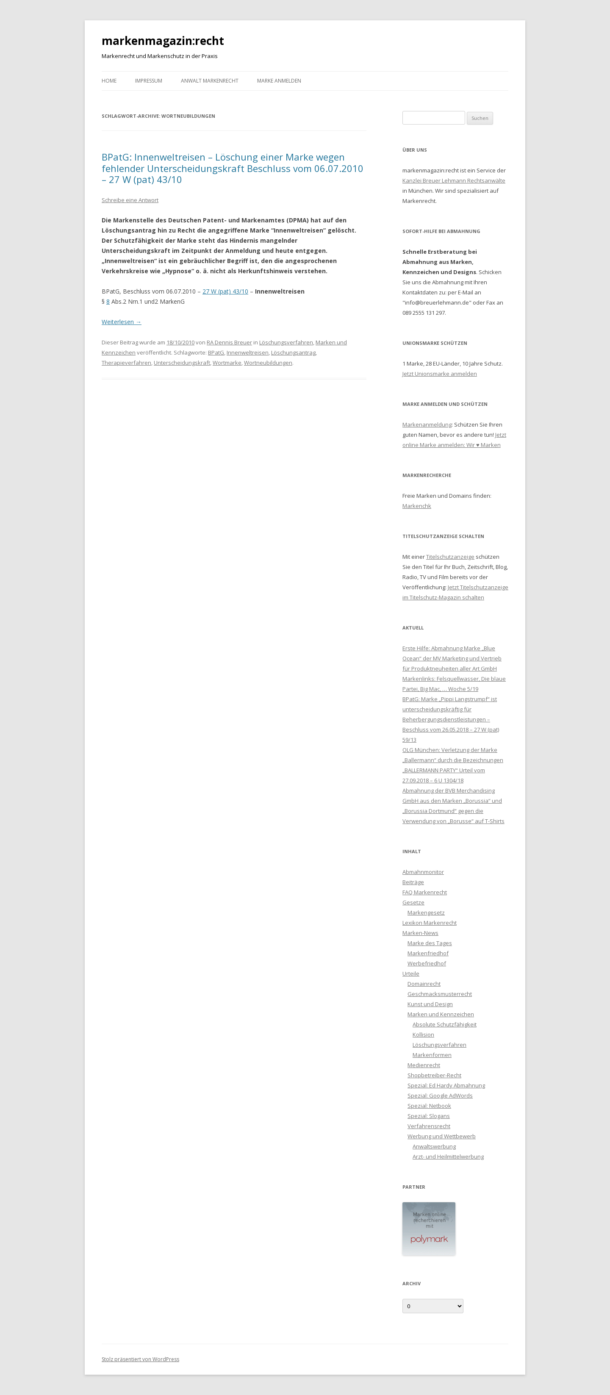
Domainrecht (424, 983)
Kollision (423, 1034)
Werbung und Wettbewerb (442, 1136)
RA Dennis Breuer (229, 342)
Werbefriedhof (427, 963)
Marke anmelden (279, 80)
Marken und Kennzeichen (441, 1014)
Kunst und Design (430, 1004)
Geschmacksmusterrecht (440, 994)
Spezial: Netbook (429, 1105)
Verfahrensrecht (429, 1126)
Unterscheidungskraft (182, 362)
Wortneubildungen (268, 362)
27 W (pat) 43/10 (225, 291)
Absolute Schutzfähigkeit (445, 1024)
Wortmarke (227, 362)
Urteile (410, 973)
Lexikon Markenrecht (429, 922)
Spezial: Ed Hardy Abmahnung (446, 1085)
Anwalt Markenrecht (209, 80)
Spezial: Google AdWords (440, 1095)
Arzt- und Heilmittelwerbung (448, 1156)
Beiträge (413, 882)
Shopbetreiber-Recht (434, 1075)
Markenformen (432, 1055)
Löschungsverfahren (286, 342)
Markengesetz (426, 912)
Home (109, 80)
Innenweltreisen (248, 352)
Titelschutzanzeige (450, 556)
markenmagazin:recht (163, 40)
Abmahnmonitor (423, 872)
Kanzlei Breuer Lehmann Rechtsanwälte (453, 180)
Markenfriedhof (428, 953)
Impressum (148, 80)
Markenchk (416, 506)
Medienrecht (424, 1065)
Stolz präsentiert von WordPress (140, 1359)
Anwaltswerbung (434, 1146)
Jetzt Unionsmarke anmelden (439, 373)
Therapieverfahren (126, 362)
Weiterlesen (121, 322)
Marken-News (420, 933)
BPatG (216, 352)
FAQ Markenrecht (424, 892)
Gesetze (413, 902)
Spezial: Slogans (429, 1116)
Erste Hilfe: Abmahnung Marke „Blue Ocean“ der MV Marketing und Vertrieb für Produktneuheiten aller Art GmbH (452, 658)
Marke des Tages (430, 943)
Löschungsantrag (293, 352)
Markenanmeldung (427, 424)
